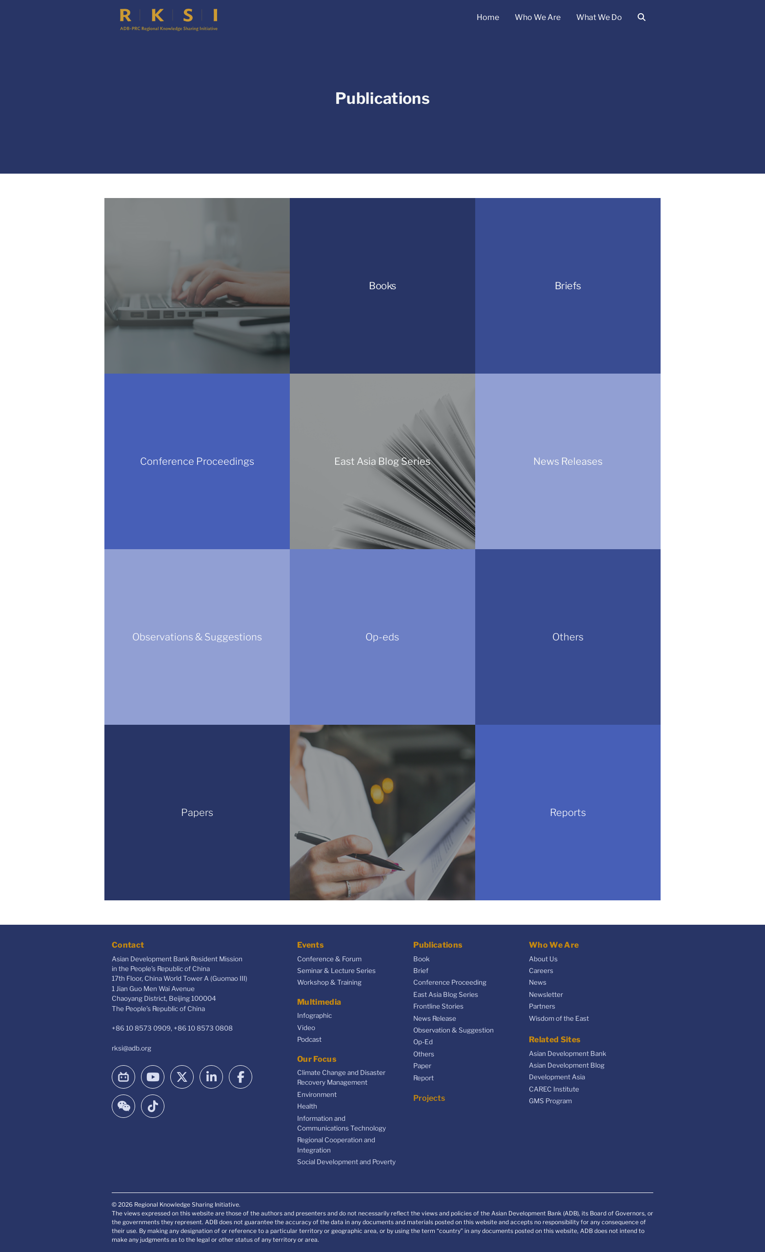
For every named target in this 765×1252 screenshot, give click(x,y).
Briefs (568, 286)
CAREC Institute (554, 1089)
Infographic (314, 1015)
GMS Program (550, 1101)
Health (307, 1106)
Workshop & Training (329, 982)
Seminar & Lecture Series (336, 970)
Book (421, 959)
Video (306, 1028)
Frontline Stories (438, 1006)
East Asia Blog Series (382, 461)
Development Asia (557, 1077)
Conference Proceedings (197, 461)
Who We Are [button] (538, 17)
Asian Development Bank (567, 1053)
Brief (420, 970)
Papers (197, 812)
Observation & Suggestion (453, 1030)
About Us (543, 959)
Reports (568, 812)
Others (568, 637)
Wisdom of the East (559, 1018)
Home (488, 17)
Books (382, 286)
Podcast (309, 1039)
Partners (542, 1006)
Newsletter (546, 994)
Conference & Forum (329, 959)
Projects (429, 1098)
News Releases (568, 461)
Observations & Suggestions (197, 637)
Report (423, 1078)
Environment (317, 1094)
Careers (541, 970)
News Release (434, 1018)
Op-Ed (423, 1042)
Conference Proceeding (449, 982)
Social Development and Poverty (346, 1162)
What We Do (599, 17)
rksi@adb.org (131, 1048)
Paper (422, 1066)
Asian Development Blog (566, 1065)
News (537, 982)
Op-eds (382, 637)
